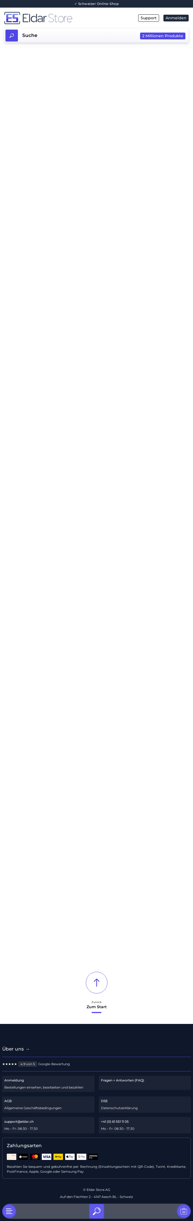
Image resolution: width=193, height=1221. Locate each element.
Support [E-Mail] (149, 17)
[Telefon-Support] (145, 1125)
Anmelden (176, 17)
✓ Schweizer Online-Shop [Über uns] (96, 3)
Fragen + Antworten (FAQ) (122, 1080)
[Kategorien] (9, 1211)
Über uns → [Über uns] (16, 1049)
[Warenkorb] (184, 1211)
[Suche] (96, 1211)
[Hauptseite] (50, 18)
